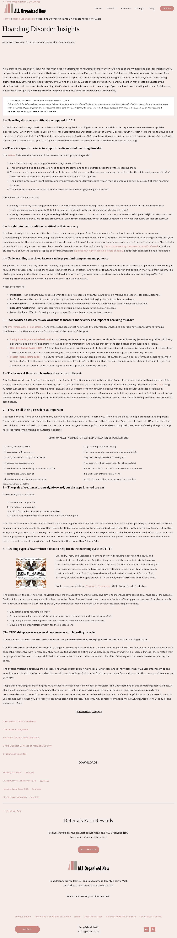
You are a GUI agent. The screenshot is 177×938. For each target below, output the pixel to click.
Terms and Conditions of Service (54, 916)
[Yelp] (153, 929)
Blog (152, 8)
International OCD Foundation (25, 326)
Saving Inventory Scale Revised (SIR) (30, 339)
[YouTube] (146, 929)
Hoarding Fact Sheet (12, 773)
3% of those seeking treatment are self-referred (131, 246)
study (159, 384)
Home (100, 8)
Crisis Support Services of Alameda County (27, 745)
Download (29, 773)
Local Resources (92, 916)
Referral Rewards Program (119, 916)
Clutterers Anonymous (15, 729)
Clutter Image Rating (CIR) (24, 356)
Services (127, 8)
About (112, 8)
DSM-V (12, 155)
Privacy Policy (26, 916)
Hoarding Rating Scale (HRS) (26, 348)
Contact (27, 929)
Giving (139, 8)
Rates (78, 916)
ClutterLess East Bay (14, 753)
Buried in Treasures (98, 586)
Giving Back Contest (147, 916)
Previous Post (12, 811)
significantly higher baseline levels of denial (98, 250)
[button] (167, 8)
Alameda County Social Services (21, 737)
